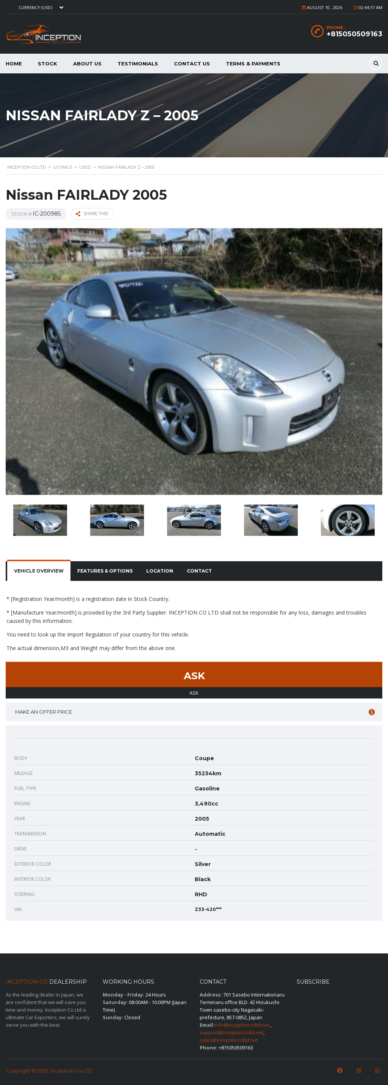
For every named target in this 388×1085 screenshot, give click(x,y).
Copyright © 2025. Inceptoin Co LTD (49, 1071)
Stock (47, 64)
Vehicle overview (39, 571)
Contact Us (192, 64)
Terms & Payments (253, 64)
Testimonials (137, 64)
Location (159, 571)
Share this (92, 213)
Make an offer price (195, 712)
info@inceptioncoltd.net (241, 1024)
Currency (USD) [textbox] (35, 7)
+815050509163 (355, 34)
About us (87, 64)
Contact (199, 571)
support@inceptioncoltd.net (231, 1032)
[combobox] (40, 7)
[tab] (38, 571)
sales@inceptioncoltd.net (229, 1040)
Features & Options (105, 571)
